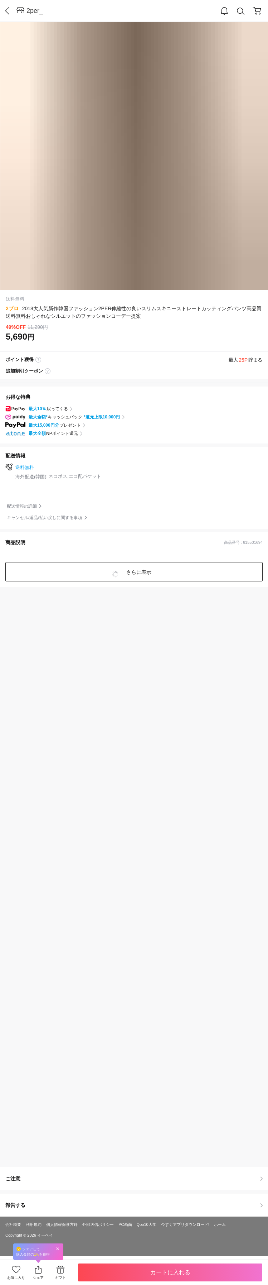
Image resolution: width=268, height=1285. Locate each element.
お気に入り (16, 1278)
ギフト (60, 1278)
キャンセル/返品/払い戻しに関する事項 (44, 517)
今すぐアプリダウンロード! (185, 1224)
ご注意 (134, 1178)
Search (241, 11)
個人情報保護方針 (62, 1224)
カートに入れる (170, 1272)
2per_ (34, 10)
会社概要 (13, 1224)
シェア (38, 1278)
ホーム (220, 1224)
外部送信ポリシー (98, 1224)
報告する (134, 1205)
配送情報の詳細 (22, 506)
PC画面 (125, 1224)
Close (57, 1248)
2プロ (12, 308)
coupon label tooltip (47, 371)
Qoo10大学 (146, 1224)
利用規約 (34, 1224)
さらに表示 (138, 572)
